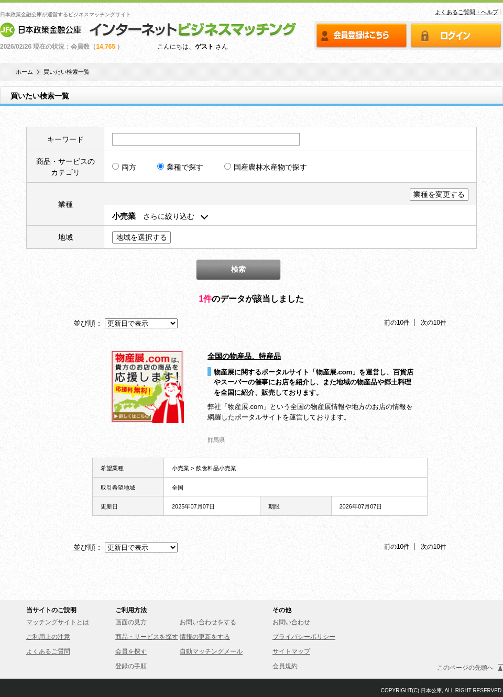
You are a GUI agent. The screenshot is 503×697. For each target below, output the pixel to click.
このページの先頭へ (465, 667)
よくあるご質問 (48, 651)
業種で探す (180, 167)
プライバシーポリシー (303, 636)
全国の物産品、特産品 (244, 356)
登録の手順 (131, 666)
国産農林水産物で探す (265, 167)
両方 (124, 167)
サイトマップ (291, 651)
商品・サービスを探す (146, 636)
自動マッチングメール (211, 651)
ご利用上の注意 (48, 636)
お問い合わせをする (208, 622)
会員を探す (131, 651)
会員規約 (285, 666)
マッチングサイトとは (57, 622)
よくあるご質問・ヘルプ (466, 12)
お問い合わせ (291, 622)
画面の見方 (131, 622)
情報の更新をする (205, 636)
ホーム (24, 72)
